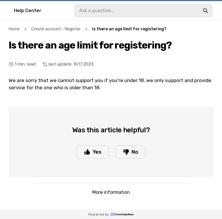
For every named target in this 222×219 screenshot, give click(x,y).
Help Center (27, 10)
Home (14, 29)
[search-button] (205, 11)
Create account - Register (56, 29)
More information (111, 192)
